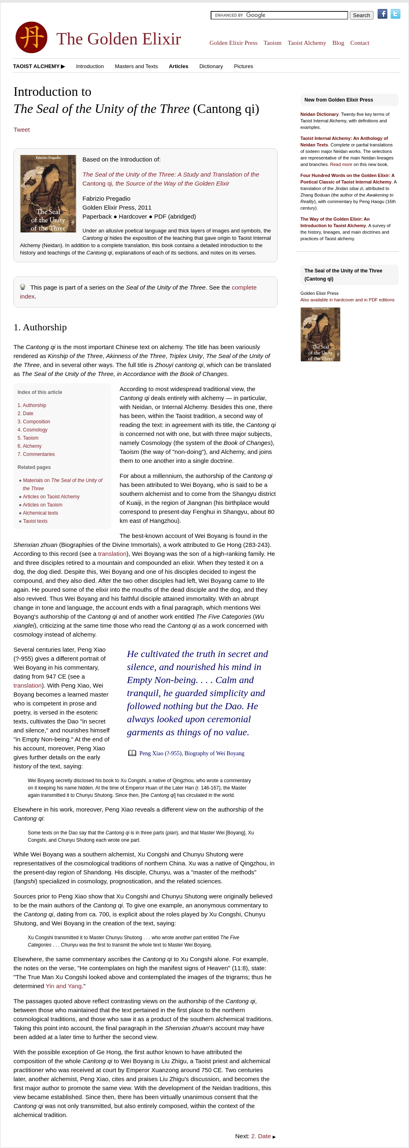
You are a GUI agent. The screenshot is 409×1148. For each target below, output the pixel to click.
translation (112, 553)
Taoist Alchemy (307, 43)
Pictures (243, 66)
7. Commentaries (36, 454)
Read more (341, 164)
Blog (338, 43)
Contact (359, 43)
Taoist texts (35, 521)
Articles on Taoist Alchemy (51, 497)
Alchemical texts (40, 513)
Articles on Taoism (42, 505)
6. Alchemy (30, 446)
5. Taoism (28, 438)
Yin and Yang (64, 985)
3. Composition (34, 422)
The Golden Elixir (118, 38)
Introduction (90, 66)
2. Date (25, 413)
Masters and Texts (136, 66)
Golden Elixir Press (233, 43)
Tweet (21, 129)
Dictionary (211, 66)
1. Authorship (32, 405)
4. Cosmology (32, 430)
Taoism (273, 43)
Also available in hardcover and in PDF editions (347, 299)
